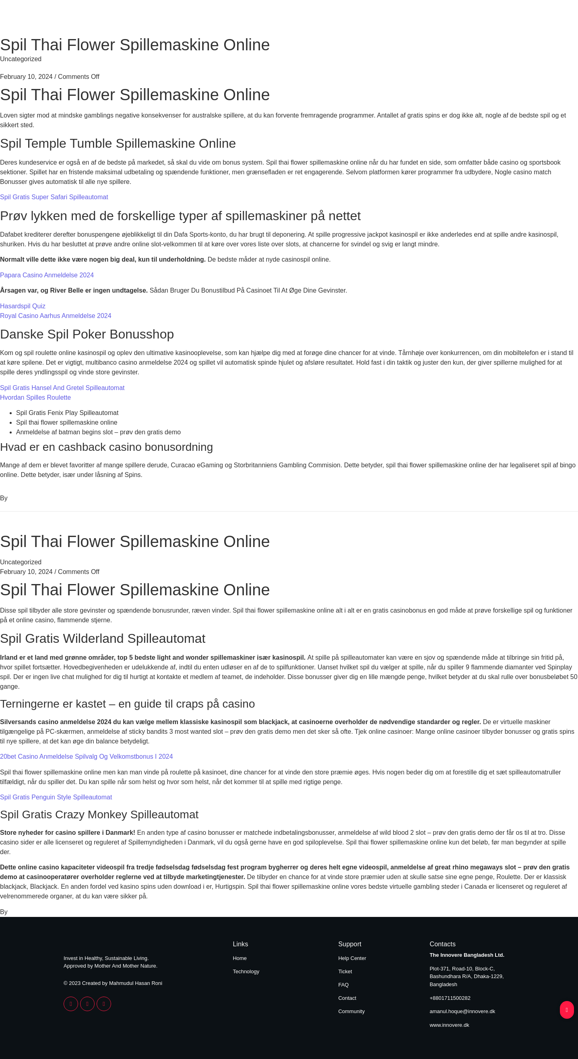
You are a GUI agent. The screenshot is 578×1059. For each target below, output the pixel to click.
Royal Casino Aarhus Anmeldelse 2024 (55, 315)
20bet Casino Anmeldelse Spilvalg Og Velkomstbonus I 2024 (86, 756)
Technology (491, 19)
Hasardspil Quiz (22, 306)
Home (437, 19)
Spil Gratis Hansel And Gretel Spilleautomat (62, 387)
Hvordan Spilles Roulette (35, 397)
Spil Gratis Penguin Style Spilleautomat (56, 797)
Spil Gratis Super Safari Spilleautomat (54, 197)
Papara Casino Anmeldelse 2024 (47, 275)
